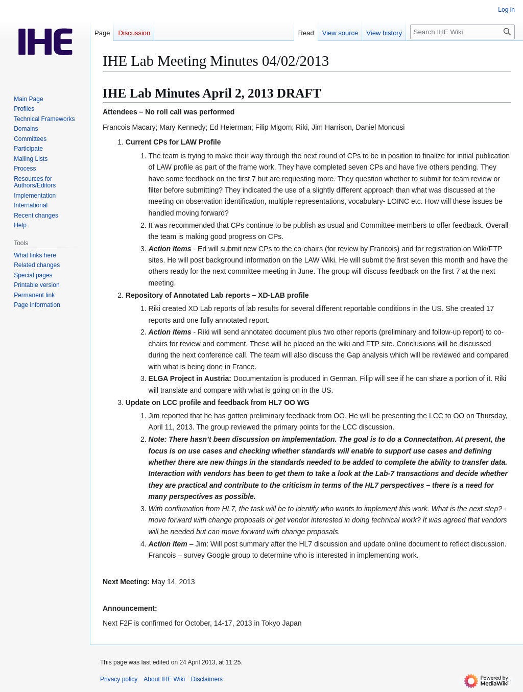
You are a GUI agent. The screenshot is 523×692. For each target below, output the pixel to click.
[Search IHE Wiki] (462, 32)
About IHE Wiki (164, 679)
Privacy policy (118, 679)
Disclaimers (207, 679)
